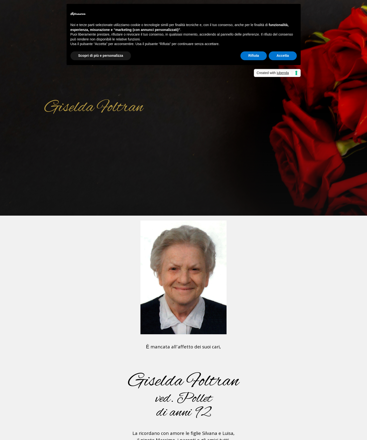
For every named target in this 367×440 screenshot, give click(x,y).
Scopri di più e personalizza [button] (100, 55)
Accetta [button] (283, 55)
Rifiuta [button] (253, 55)
